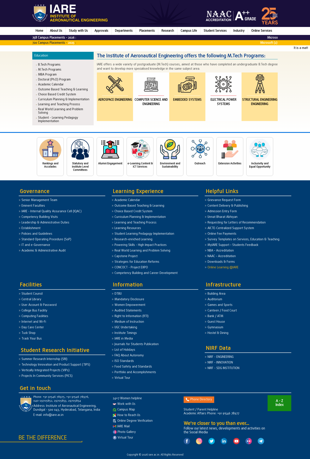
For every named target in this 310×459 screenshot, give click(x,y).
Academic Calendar (51, 84)
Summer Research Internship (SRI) (44, 359)
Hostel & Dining (218, 333)
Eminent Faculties (33, 206)
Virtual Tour (122, 378)
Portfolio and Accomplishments (135, 372)
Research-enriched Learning (133, 239)
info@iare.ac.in (53, 415)
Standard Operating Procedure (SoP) (46, 239)
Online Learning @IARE (223, 267)
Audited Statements (128, 310)
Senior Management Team (39, 200)
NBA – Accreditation (221, 250)
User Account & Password (39, 305)
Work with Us (124, 404)
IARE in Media (124, 338)
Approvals (101, 31)
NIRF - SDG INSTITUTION (223, 368)
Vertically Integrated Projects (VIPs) (46, 370)
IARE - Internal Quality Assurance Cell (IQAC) (52, 211)
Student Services (215, 31)
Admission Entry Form (222, 211)
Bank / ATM (215, 316)
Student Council (32, 294)
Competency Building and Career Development (146, 273)
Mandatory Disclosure (129, 299)
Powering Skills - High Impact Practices (141, 245)
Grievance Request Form (224, 200)
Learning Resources (128, 228)
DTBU (118, 294)
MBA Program (47, 74)
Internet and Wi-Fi (34, 322)
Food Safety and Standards (133, 367)
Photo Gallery (124, 432)
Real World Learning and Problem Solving (60, 111)
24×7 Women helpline (127, 398)
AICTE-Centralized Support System (231, 228)
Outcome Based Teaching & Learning (63, 89)
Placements (147, 31)
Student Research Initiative (55, 351)
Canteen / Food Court (222, 310)
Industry (239, 31)
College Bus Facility (34, 310)
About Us (56, 31)
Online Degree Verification (133, 421)
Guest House (216, 322)
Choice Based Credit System (57, 94)
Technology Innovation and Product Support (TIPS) (56, 365)
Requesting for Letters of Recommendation (237, 222)
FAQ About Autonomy (129, 355)
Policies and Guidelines (37, 234)
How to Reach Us (126, 415)
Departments (124, 31)
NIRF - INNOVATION (220, 362)
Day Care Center (33, 327)
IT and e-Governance (36, 245)
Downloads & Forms (221, 262)
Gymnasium (215, 327)
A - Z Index (279, 403)
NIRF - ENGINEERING (221, 357)
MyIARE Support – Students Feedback (233, 245)
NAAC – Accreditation (222, 256)
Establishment (31, 228)
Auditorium (215, 299)
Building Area (216, 294)
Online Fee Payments (222, 234)
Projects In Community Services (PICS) (47, 376)
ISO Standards (124, 361)
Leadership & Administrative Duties (45, 222)
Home (39, 31)
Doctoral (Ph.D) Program (54, 79)
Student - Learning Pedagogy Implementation (58, 119)
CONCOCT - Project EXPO (131, 267)
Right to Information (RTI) (132, 316)
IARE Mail (121, 426)
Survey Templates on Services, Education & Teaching (243, 239)
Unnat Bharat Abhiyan (222, 217)
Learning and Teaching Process (59, 104)
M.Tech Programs (49, 70)
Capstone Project (126, 256)
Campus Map (124, 409)
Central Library (31, 299)
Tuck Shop (29, 333)
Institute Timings (126, 333)
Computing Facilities (35, 316)
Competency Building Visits (40, 217)
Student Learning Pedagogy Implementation (144, 234)
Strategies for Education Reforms (137, 262)
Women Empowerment (130, 305)
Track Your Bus (32, 338)
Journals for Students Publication (137, 344)
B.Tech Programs (49, 65)
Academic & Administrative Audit (44, 250)
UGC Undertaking (126, 327)
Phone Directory (199, 399)
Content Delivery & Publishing (228, 206)
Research (167, 31)
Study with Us (78, 31)
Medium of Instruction (129, 322)
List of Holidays (125, 350)
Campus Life (189, 31)
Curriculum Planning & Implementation (63, 99)
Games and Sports (220, 305)
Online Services (261, 31)
